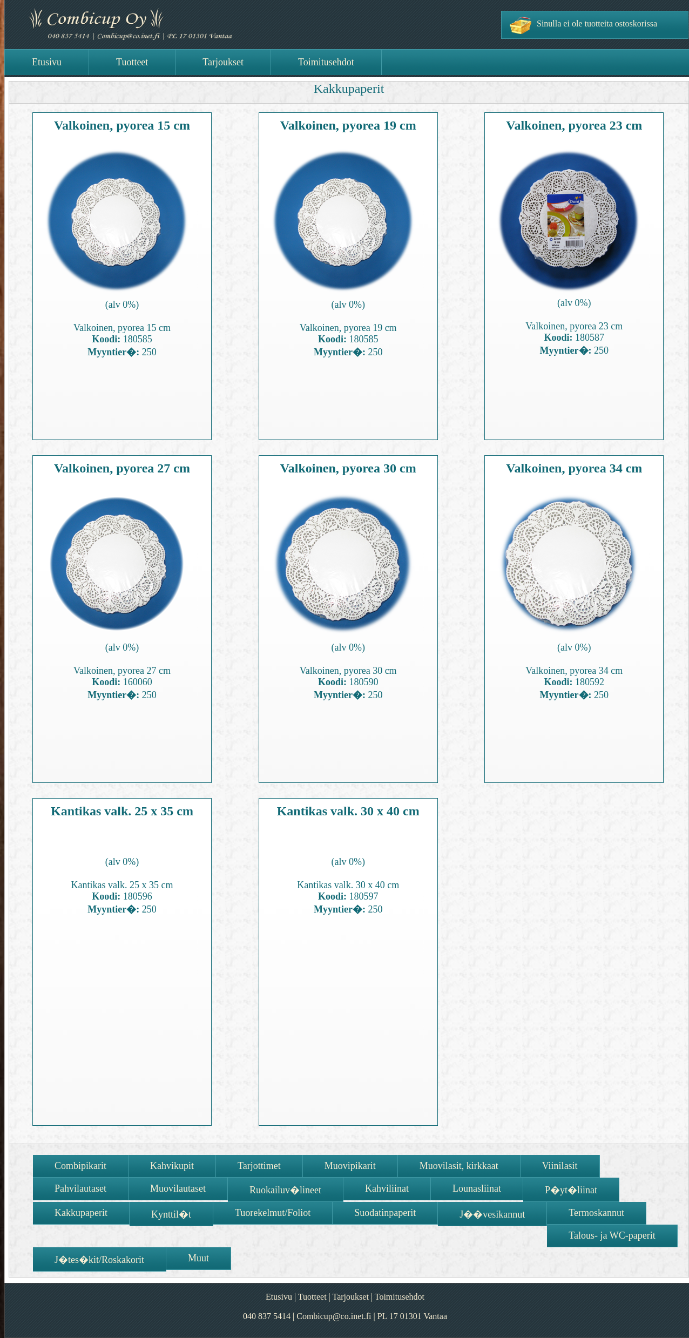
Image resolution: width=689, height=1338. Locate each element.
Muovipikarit (350, 1165)
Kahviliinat (387, 1188)
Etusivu (279, 1296)
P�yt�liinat (571, 1190)
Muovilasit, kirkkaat (459, 1165)
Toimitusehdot (399, 1296)
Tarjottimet (259, 1165)
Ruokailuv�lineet (285, 1190)
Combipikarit (80, 1165)
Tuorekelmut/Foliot (272, 1212)
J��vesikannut (492, 1214)
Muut (198, 1258)
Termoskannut (596, 1212)
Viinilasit (560, 1165)
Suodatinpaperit (385, 1212)
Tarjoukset (351, 1296)
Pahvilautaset (80, 1188)
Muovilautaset (178, 1188)
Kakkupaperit (81, 1212)
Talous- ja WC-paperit (612, 1235)
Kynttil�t (171, 1214)
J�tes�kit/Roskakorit (99, 1259)
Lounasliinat (476, 1188)
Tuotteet (312, 1296)
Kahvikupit (172, 1165)
